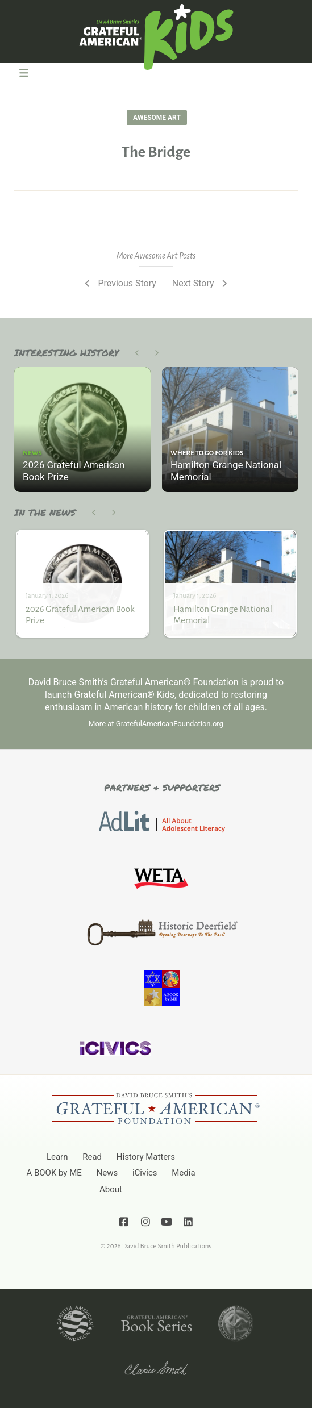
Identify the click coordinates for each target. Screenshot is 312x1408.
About (110, 1189)
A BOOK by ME (53, 1173)
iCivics (144, 1173)
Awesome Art (157, 118)
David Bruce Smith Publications (166, 1246)
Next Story (200, 283)
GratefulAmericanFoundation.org (169, 723)
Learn (57, 1157)
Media (183, 1173)
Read (92, 1157)
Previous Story (119, 283)
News (107, 1173)
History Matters (146, 1157)
